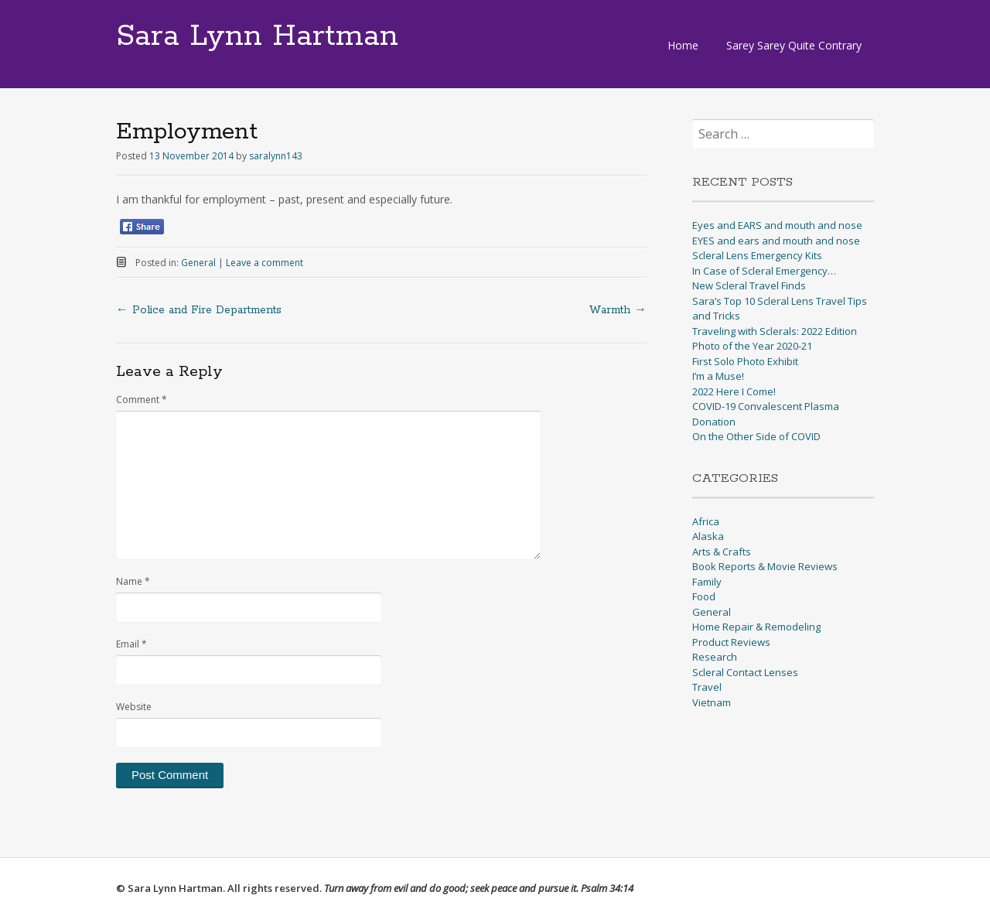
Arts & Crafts (721, 552)
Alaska (708, 536)
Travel (707, 687)
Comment (141, 399)
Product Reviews (731, 642)
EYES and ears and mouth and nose (776, 241)
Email (131, 644)
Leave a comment (264, 262)
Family (707, 582)
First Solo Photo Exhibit (745, 361)
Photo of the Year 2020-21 (752, 346)
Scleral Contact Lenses (745, 672)
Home (682, 45)
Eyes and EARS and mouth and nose (777, 225)
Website (134, 706)
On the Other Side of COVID (756, 436)
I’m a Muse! (718, 376)
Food (703, 596)
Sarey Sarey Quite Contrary (794, 45)
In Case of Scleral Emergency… (764, 271)
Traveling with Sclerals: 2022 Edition (774, 331)
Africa (705, 521)
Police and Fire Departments (199, 310)
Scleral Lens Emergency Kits (757, 255)
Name (133, 581)
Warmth (618, 310)
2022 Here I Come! (734, 391)
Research (714, 657)
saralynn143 (275, 155)
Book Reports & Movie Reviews (765, 566)
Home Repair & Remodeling (756, 627)
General (198, 262)
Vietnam (711, 702)
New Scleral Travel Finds (749, 285)
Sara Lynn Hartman (257, 36)
